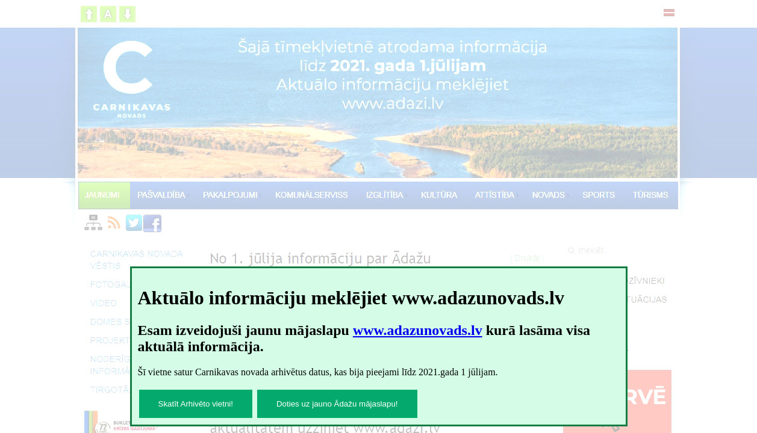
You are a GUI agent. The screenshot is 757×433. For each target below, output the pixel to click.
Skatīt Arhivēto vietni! (195, 403)
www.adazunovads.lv (417, 330)
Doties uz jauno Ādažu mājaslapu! (337, 403)
